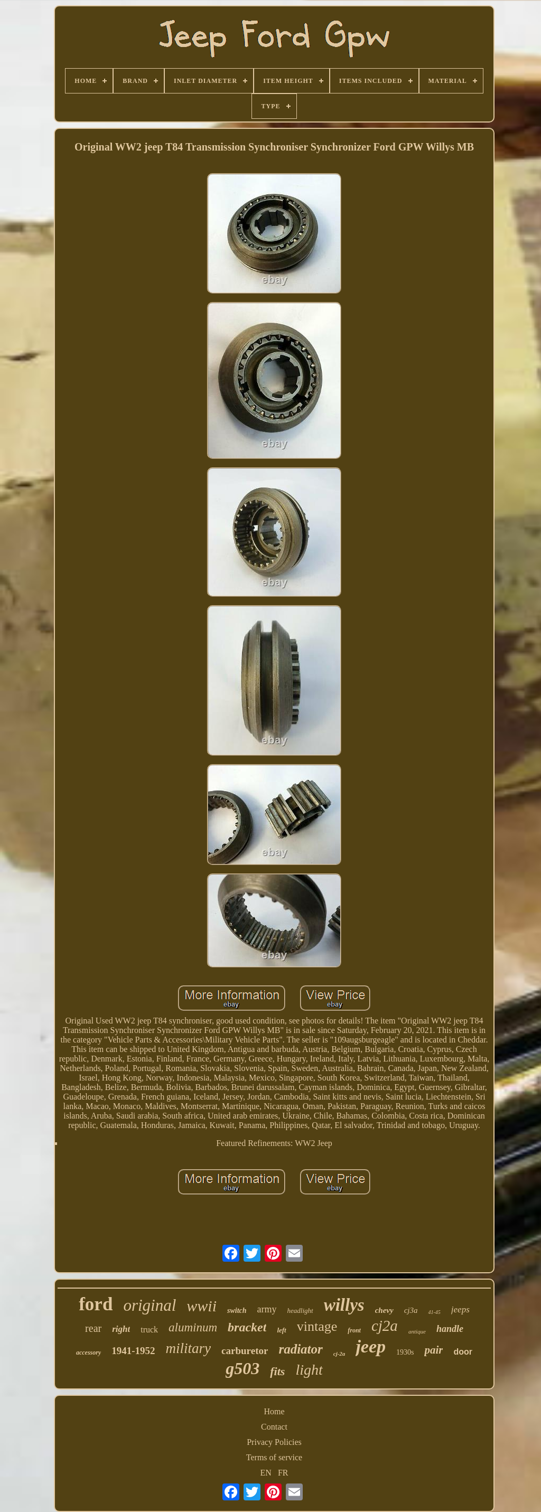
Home (274, 1411)
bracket (247, 1327)
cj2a (384, 1325)
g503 (242, 1368)
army (267, 1309)
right (121, 1329)
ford (96, 1304)
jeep (371, 1346)
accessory (88, 1352)
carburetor (244, 1350)
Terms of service (274, 1457)
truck (149, 1329)
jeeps (460, 1309)
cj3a (411, 1310)
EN (266, 1472)
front (354, 1330)
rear (93, 1328)
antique (417, 1331)
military (188, 1348)
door (462, 1351)
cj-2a (339, 1353)
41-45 (434, 1312)
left (281, 1330)
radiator (300, 1349)
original (149, 1305)
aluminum (193, 1327)
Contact (274, 1426)
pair (433, 1350)
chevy (384, 1310)
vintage (317, 1326)
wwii (201, 1305)
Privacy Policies (274, 1442)
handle (449, 1328)
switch (237, 1310)
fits (277, 1371)
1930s (405, 1352)
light (308, 1369)
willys (344, 1304)
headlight (300, 1310)
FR (283, 1472)
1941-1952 (133, 1350)
